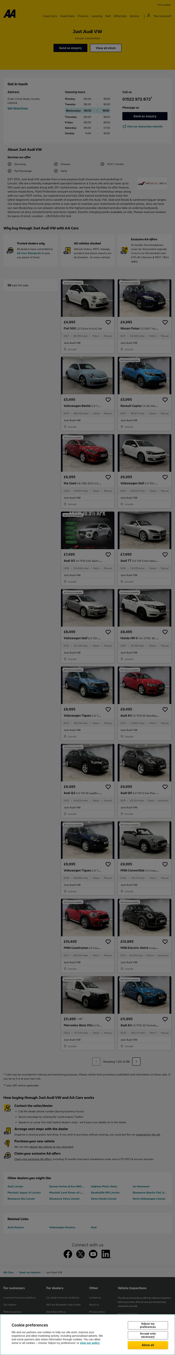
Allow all (148, 1345)
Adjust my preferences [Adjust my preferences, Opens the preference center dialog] (148, 1325)
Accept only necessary (148, 1335)
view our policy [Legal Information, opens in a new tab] (90, 1343)
